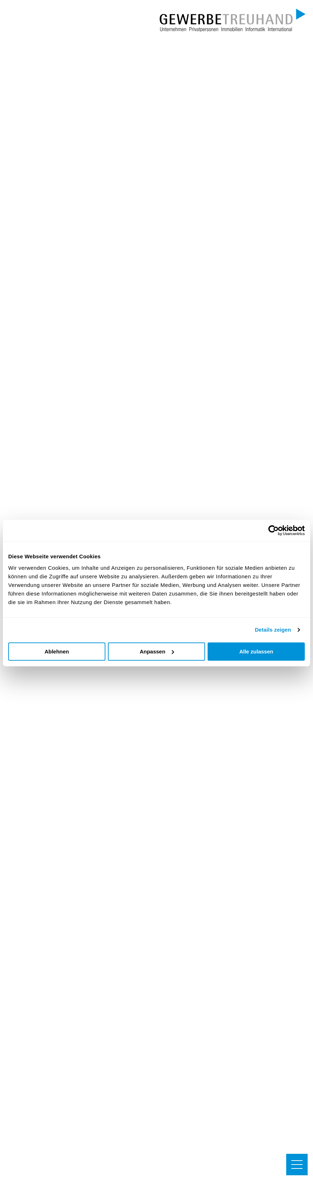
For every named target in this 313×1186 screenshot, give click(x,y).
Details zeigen (273, 630)
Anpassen (157, 651)
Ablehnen (57, 651)
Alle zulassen (256, 651)
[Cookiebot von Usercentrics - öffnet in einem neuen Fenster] (273, 530)
